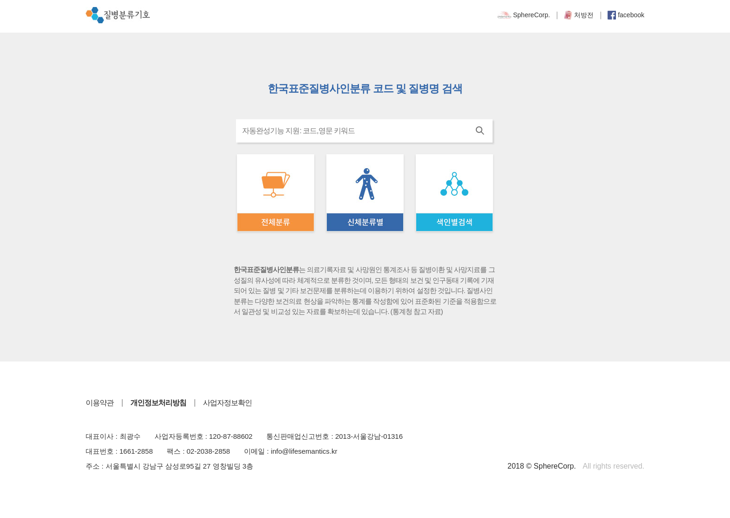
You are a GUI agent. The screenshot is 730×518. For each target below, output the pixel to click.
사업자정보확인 (227, 403)
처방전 (579, 15)
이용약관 (100, 403)
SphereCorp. (523, 15)
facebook (626, 15)
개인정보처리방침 (158, 403)
